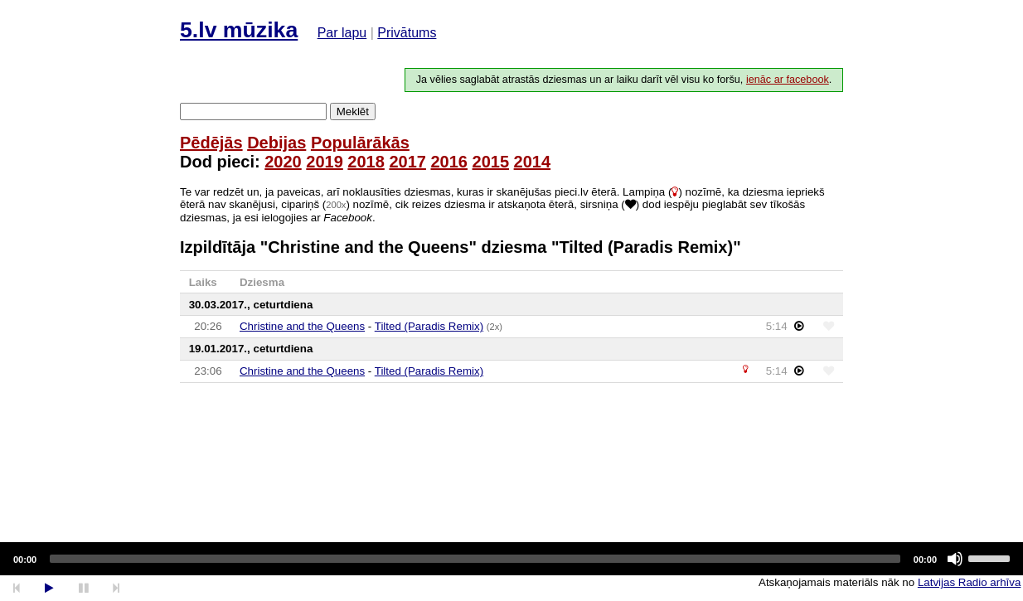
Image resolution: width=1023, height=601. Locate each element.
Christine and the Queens (302, 326)
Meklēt (353, 111)
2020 (283, 162)
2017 (407, 162)
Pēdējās (211, 142)
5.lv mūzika (239, 29)
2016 (449, 162)
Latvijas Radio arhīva (969, 582)
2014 (532, 162)
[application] (511, 558)
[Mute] (955, 558)
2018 (366, 162)
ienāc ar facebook (787, 79)
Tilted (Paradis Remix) (429, 326)
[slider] (475, 559)
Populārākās (360, 142)
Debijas (276, 142)
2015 (491, 162)
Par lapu (342, 33)
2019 (324, 162)
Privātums (406, 33)
